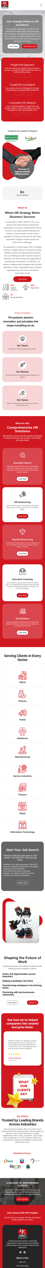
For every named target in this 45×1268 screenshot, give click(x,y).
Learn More (22, 479)
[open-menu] (41, 5)
